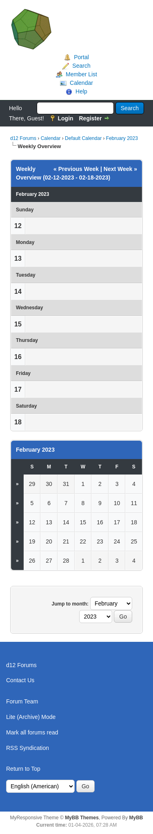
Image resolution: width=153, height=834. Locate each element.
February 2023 (122, 138)
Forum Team (22, 701)
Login (65, 118)
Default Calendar (83, 138)
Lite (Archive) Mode (30, 717)
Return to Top (23, 768)
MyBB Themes (82, 818)
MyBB (136, 818)
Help (81, 91)
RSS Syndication (27, 748)
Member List (81, 74)
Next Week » (120, 169)
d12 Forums (23, 138)
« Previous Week (76, 169)
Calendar (81, 83)
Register (90, 118)
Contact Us (20, 680)
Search (81, 65)
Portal (81, 57)
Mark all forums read (32, 732)
